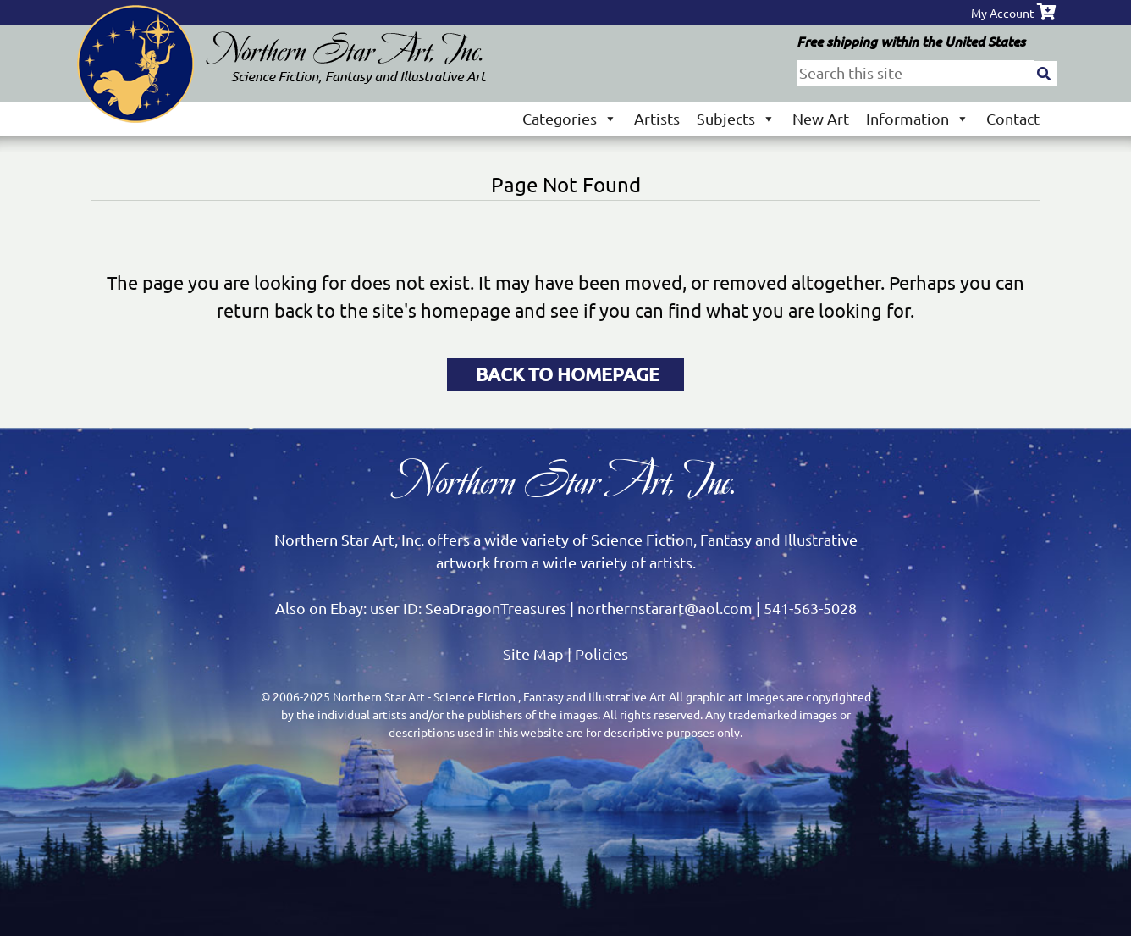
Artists (657, 118)
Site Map (533, 653)
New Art (820, 118)
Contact (1013, 118)
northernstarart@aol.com (665, 608)
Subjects (736, 118)
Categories (569, 118)
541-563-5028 (810, 608)
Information (917, 118)
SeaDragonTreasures (495, 608)
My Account (1002, 12)
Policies (601, 653)
